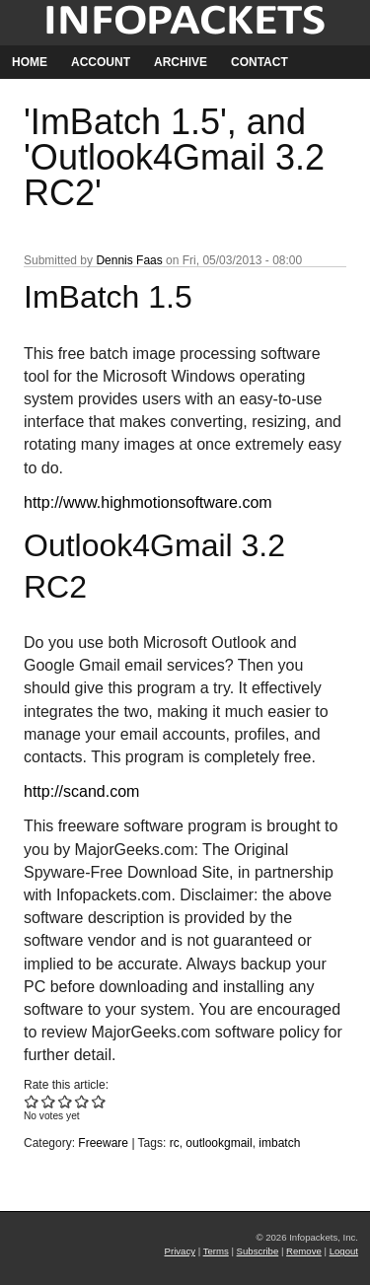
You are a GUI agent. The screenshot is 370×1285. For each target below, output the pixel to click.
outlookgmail (218, 1143)
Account (100, 62)
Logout (344, 1251)
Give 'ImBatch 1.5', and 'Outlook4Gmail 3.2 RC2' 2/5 (48, 1101)
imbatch (279, 1143)
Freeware (103, 1143)
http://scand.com (81, 791)
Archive (180, 62)
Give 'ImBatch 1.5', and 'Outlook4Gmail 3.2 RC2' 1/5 (32, 1101)
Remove (304, 1251)
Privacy (180, 1251)
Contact (259, 62)
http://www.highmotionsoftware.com (148, 502)
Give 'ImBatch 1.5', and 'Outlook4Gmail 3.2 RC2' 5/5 (99, 1101)
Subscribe (258, 1251)
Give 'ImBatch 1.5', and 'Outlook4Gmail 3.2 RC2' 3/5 (65, 1101)
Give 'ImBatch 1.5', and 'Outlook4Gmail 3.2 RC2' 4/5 (82, 1101)
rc (175, 1143)
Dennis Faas (129, 260)
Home (29, 62)
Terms (216, 1251)
